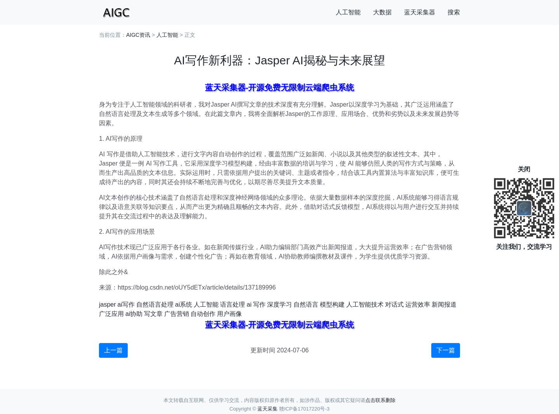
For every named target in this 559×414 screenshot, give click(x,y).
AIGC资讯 (138, 35)
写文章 (153, 313)
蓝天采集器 (419, 12)
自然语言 (305, 304)
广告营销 (176, 313)
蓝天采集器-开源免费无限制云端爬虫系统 (279, 87)
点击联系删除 (380, 400)
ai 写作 (256, 304)
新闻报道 (444, 304)
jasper (107, 304)
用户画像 (229, 313)
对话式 (394, 304)
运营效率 (417, 304)
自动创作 (203, 313)
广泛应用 (111, 313)
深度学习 (279, 304)
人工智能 (348, 12)
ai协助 (133, 313)
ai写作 (126, 304)
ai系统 (183, 304)
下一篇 (445, 350)
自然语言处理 (155, 304)
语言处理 (232, 304)
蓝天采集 (267, 409)
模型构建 (332, 304)
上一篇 (113, 350)
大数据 (382, 12)
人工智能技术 (365, 304)
